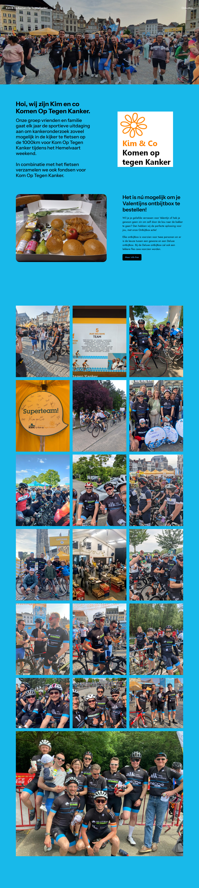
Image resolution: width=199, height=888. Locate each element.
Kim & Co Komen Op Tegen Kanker (27, 7)
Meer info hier (132, 257)
